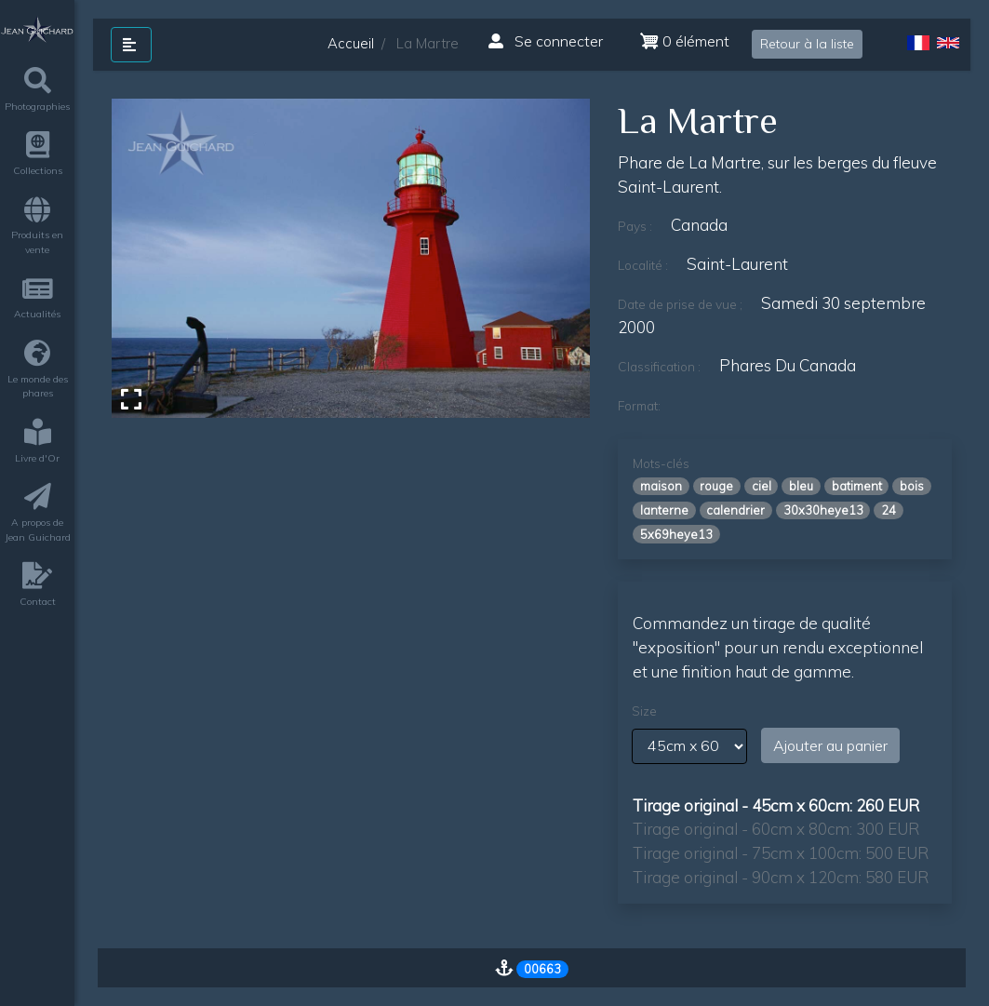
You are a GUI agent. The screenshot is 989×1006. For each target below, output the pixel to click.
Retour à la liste (807, 43)
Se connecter (545, 41)
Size (644, 711)
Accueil (350, 43)
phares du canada (787, 365)
